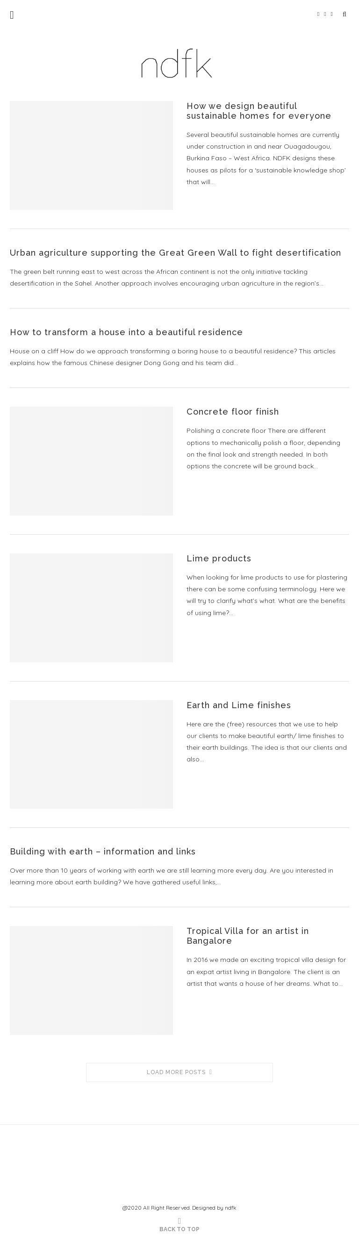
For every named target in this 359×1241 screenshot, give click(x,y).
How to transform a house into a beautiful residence (126, 332)
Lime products (219, 558)
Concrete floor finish (233, 411)
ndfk (231, 1207)
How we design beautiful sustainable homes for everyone (259, 111)
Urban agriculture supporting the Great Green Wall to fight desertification (175, 253)
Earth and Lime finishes (239, 705)
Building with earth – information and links (103, 851)
